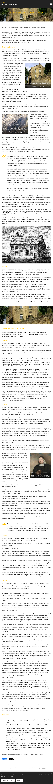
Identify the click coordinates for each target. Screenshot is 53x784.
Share (4, 759)
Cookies (43, 768)
